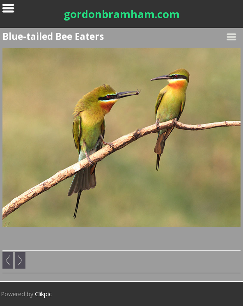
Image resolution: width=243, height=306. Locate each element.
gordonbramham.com (122, 14)
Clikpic (43, 294)
